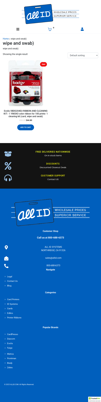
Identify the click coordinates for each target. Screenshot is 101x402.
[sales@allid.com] (6, 258)
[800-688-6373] (6, 266)
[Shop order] (83, 55)
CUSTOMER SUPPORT (53, 175)
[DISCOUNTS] (8, 166)
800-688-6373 (53, 265)
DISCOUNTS (53, 163)
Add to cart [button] (25, 127)
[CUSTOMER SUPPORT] (8, 178)
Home (6, 38)
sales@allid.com (53, 258)
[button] (94, 399)
